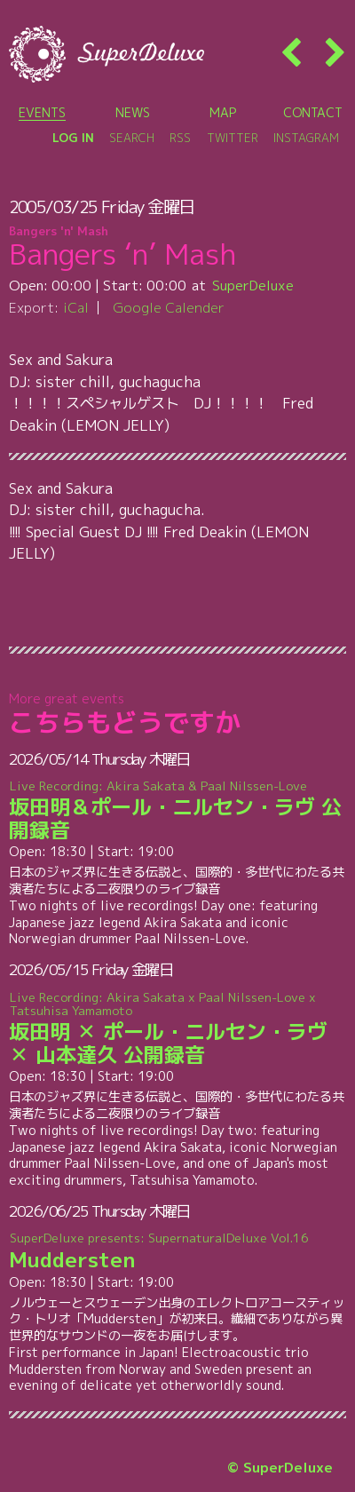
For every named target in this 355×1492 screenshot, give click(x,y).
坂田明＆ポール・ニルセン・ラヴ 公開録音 (178, 811)
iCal (76, 307)
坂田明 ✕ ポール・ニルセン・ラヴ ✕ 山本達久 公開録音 (178, 1027)
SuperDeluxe (253, 285)
